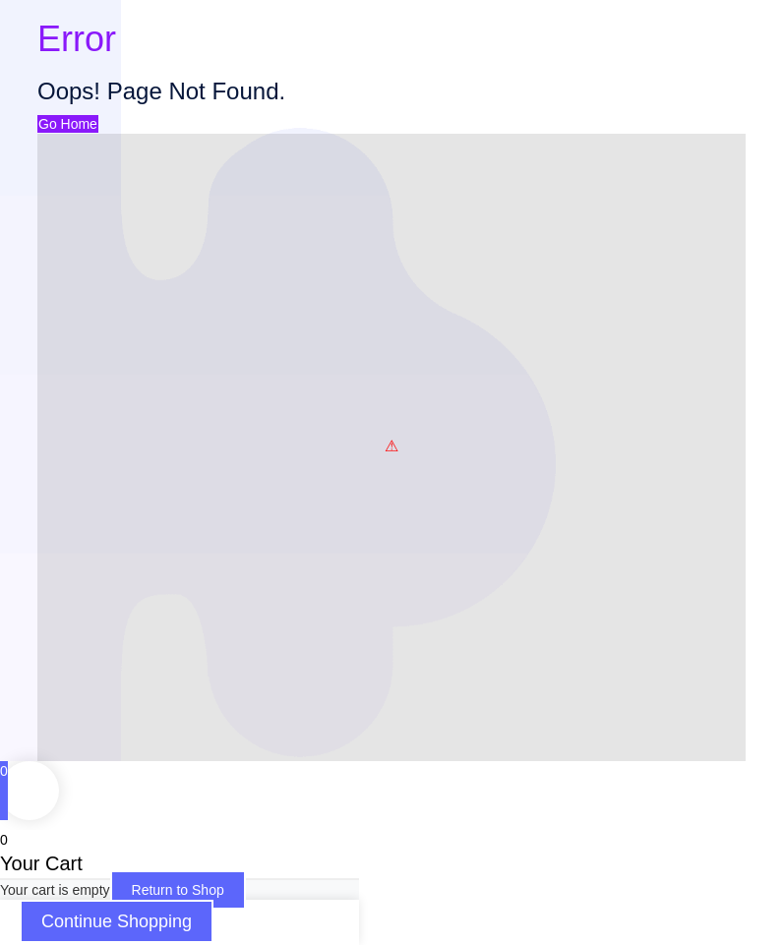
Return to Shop (178, 890)
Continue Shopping (116, 921)
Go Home (67, 124)
